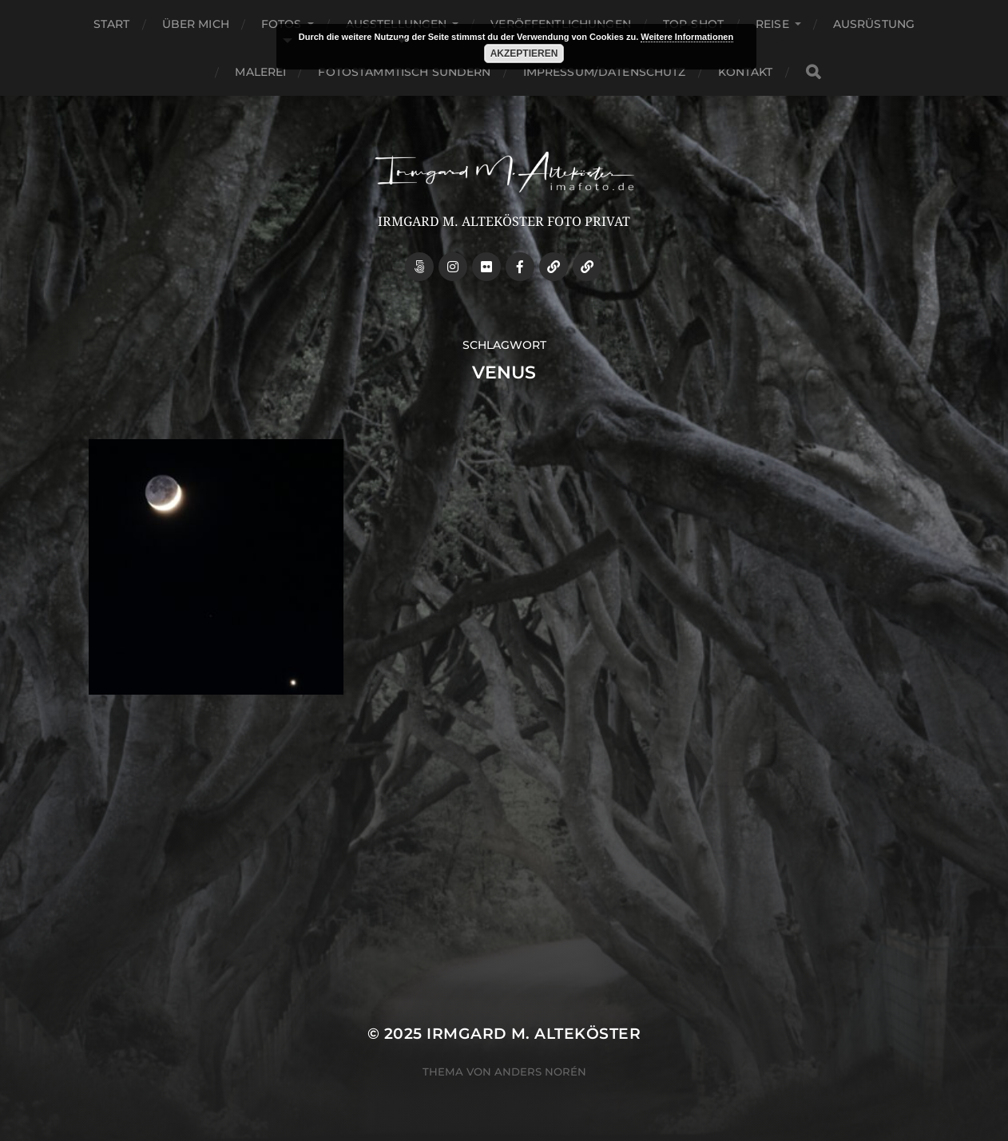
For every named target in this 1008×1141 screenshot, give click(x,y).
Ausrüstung (874, 24)
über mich (195, 24)
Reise (772, 24)
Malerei (260, 72)
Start (111, 24)
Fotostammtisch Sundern (404, 72)
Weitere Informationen (687, 37)
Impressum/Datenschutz (604, 72)
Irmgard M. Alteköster (534, 1033)
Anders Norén (540, 1071)
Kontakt (745, 72)
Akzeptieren (524, 53)
